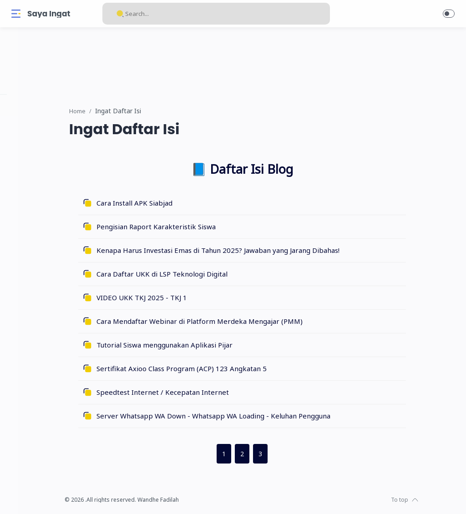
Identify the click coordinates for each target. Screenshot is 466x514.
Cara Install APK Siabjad (172, 203)
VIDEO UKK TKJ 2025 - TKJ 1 (179, 297)
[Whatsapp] (70, 495)
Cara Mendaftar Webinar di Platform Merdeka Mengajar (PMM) (237, 321)
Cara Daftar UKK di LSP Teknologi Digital (199, 274)
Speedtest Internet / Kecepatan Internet (200, 392)
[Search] (216, 14)
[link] (278, 59)
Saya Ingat (48, 14)
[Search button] (120, 14)
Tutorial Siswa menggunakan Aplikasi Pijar (202, 345)
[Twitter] (43, 495)
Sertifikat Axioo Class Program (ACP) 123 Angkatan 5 (219, 368)
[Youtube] (56, 495)
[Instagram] (29, 495)
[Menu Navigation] (15, 13)
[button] (449, 14)
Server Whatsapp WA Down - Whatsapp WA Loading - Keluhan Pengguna (251, 416)
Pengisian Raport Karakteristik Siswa (193, 227)
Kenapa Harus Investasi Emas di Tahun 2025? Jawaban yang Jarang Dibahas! (255, 250)
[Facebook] (15, 495)
